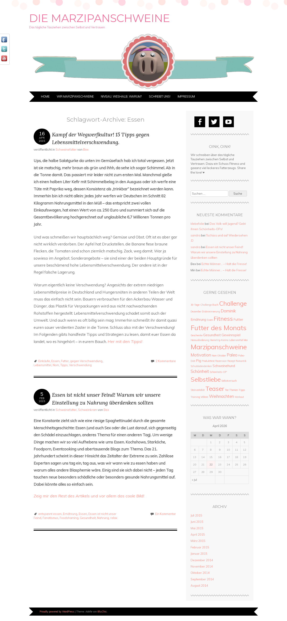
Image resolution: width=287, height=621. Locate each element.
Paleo (232, 355)
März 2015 (198, 541)
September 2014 (202, 579)
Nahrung (103, 518)
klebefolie (197, 223)
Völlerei (204, 396)
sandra (195, 235)
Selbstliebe (206, 379)
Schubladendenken (201, 366)
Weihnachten (221, 396)
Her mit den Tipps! (125, 341)
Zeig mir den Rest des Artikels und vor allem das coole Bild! (89, 496)
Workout (239, 396)
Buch (215, 304)
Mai (246, 340)
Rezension (221, 361)
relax (113, 518)
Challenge (233, 303)
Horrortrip (215, 340)
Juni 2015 (197, 521)
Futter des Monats (218, 328)
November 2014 (202, 566)
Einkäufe (44, 361)
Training (195, 396)
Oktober (221, 355)
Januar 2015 (199, 553)
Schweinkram (87, 410)
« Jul (194, 479)
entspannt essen (50, 514)
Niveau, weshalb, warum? (121, 96)
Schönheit (200, 371)
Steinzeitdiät (198, 390)
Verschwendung (80, 365)
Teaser (214, 388)
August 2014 (199, 585)
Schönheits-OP (218, 372)
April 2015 (198, 534)
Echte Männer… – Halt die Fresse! (224, 264)
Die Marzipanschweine (99, 18)
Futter (65, 361)
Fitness (223, 318)
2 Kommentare (166, 361)
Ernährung (70, 514)
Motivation (201, 355)
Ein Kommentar (165, 514)
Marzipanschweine (219, 347)
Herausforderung (200, 340)
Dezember (196, 311)
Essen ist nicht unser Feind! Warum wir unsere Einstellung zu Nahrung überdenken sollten (219, 252)
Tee (226, 390)
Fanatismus (50, 518)
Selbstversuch (229, 380)
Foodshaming (69, 518)
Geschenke (196, 335)
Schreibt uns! (159, 96)
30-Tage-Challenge (201, 304)
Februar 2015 (200, 547)
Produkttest (208, 361)
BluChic (102, 611)
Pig (198, 360)
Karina (224, 340)
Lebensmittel (42, 365)
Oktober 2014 (200, 572)
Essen (55, 361)
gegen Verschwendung (86, 361)
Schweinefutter (66, 149)
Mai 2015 (197, 528)
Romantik (241, 361)
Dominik (228, 311)
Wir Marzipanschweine (75, 96)
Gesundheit (88, 518)
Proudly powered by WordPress (57, 611)
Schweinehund (224, 366)
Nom (56, 365)
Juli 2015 (196, 515)
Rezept (231, 361)
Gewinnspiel (231, 335)
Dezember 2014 (202, 560)
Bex (86, 149)
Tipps (64, 365)
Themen (233, 390)
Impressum (186, 96)
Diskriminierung (211, 311)
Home (45, 96)
